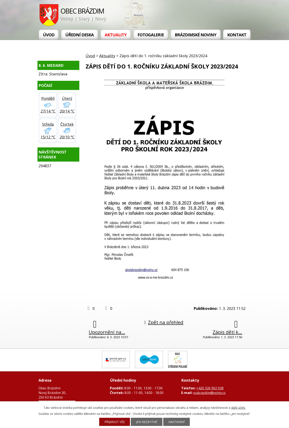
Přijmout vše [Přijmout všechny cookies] (114, 422)
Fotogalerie (150, 35)
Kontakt (236, 35)
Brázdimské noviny (195, 35)
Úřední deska (79, 35)
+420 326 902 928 (209, 388)
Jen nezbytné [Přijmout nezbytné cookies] (146, 422)
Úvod (48, 35)
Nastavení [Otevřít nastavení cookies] (176, 422)
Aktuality (116, 35)
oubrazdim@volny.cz (209, 392)
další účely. (238, 408)
